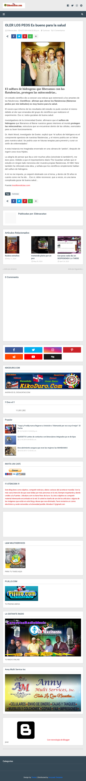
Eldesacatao (12, 30)
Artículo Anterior (10, 269)
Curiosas (46, 30)
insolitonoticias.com (21, 185)
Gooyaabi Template (55, 777)
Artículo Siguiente (75, 269)
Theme (33, 777)
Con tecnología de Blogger (37, 740)
